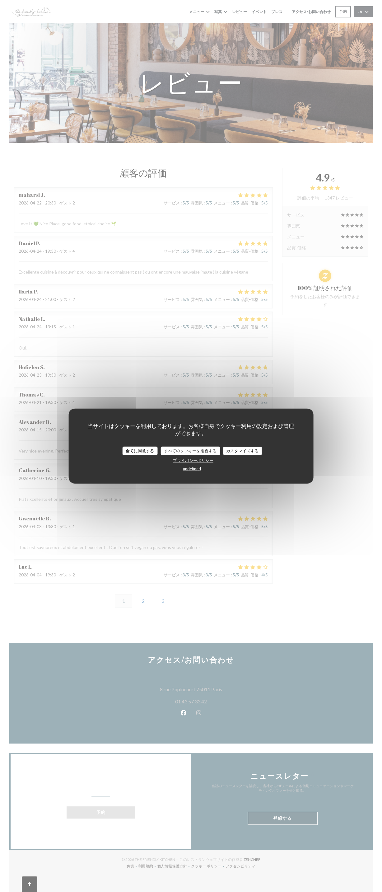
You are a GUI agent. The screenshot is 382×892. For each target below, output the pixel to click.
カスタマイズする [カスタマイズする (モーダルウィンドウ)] (242, 450)
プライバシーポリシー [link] (193, 460)
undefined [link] (192, 468)
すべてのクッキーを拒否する (190, 450)
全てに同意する (140, 450)
